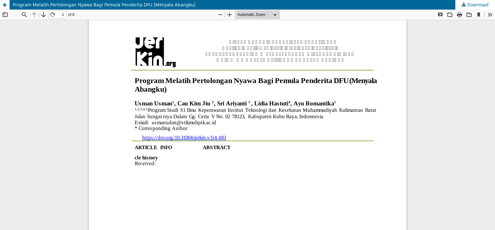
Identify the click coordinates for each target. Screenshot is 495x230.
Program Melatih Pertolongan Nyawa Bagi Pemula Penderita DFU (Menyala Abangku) (104, 5)
